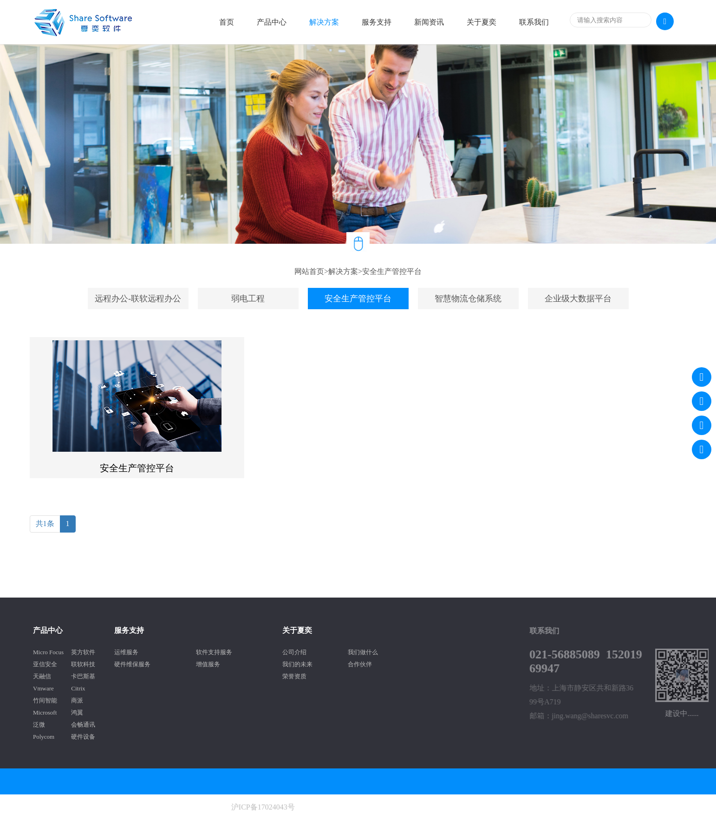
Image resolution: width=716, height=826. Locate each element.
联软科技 (43, 664)
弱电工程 (248, 298)
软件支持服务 (174, 652)
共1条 (45, 523)
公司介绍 (254, 652)
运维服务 (85, 652)
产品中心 (271, 22)
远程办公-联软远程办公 (138, 298)
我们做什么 (322, 652)
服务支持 (376, 22)
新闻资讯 (429, 22)
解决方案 (324, 22)
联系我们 (534, 22)
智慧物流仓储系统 (468, 298)
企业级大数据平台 (578, 298)
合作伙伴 (319, 664)
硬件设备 (43, 736)
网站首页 (309, 271)
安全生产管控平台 (392, 271)
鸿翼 (37, 712)
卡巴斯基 (43, 676)
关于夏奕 (481, 22)
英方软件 (43, 652)
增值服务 (168, 664)
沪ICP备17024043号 (263, 822)
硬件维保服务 (91, 664)
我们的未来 (257, 664)
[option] (358, 144)
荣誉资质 (254, 676)
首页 (226, 22)
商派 (37, 700)
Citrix (38, 688)
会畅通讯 (43, 724)
